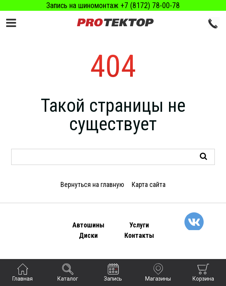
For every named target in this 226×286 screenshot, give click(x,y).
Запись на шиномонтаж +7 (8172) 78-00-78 (113, 5)
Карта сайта (149, 184)
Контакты (139, 235)
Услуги (139, 225)
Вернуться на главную (92, 184)
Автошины (88, 225)
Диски (88, 235)
